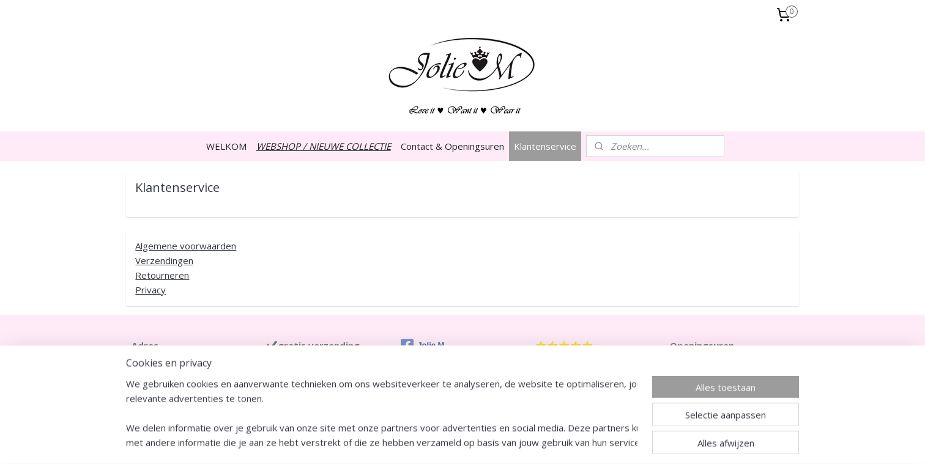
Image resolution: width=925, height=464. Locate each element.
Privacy (150, 290)
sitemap (405, 441)
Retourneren (162, 275)
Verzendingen (164, 260)
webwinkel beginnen (477, 441)
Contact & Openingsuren (452, 146)
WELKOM (226, 146)
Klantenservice (545, 146)
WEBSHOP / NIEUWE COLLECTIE (323, 146)
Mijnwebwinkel (584, 441)
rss (430, 441)
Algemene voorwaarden (185, 246)
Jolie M (422, 345)
